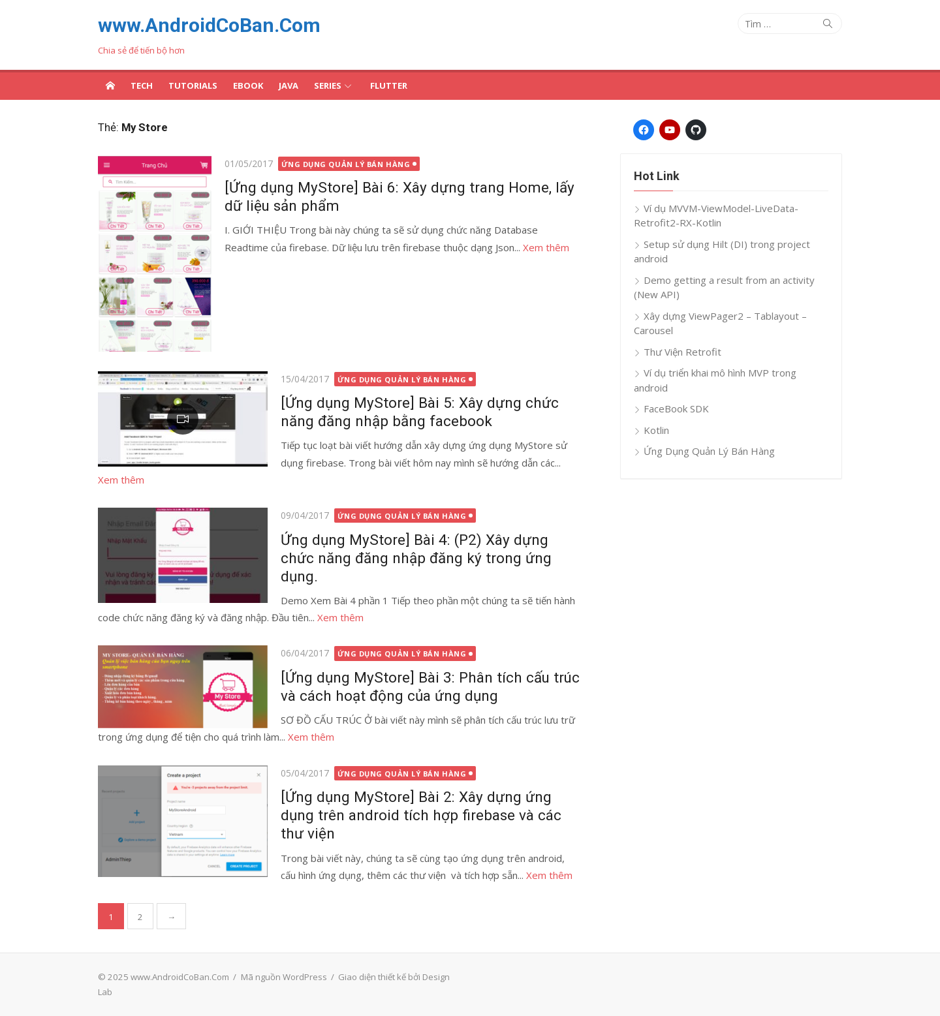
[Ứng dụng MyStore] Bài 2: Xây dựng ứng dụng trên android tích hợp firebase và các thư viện (421, 815)
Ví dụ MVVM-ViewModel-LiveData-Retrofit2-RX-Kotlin (716, 216)
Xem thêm (546, 247)
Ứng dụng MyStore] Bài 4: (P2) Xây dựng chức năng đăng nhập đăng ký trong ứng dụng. (416, 558)
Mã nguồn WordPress (284, 977)
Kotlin (656, 430)
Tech (142, 85)
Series (327, 85)
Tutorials (192, 85)
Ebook (248, 85)
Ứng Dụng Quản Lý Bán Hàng (346, 164)
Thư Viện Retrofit (682, 351)
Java (288, 85)
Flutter (388, 85)
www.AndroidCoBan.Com (209, 25)
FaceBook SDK (676, 408)
